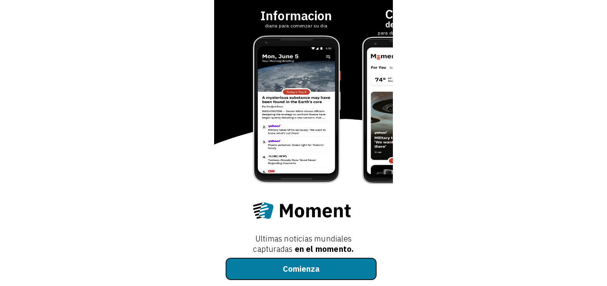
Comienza (301, 268)
